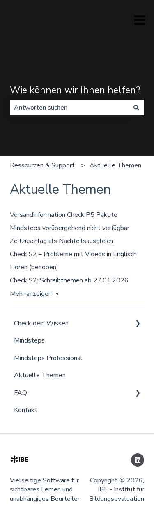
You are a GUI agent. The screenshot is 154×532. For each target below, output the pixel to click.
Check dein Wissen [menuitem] (41, 323)
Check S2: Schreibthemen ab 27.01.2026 (69, 280)
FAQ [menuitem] (20, 392)
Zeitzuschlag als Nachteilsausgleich (61, 241)
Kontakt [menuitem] (25, 410)
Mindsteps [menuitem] (29, 340)
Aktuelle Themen (115, 165)
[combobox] (69, 107)
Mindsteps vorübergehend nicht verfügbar (69, 227)
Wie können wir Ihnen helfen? (75, 90)
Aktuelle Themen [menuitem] (40, 375)
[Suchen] (136, 107)
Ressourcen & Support (42, 165)
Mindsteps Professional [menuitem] (48, 358)
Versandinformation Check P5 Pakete (63, 214)
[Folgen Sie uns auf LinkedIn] (137, 460)
